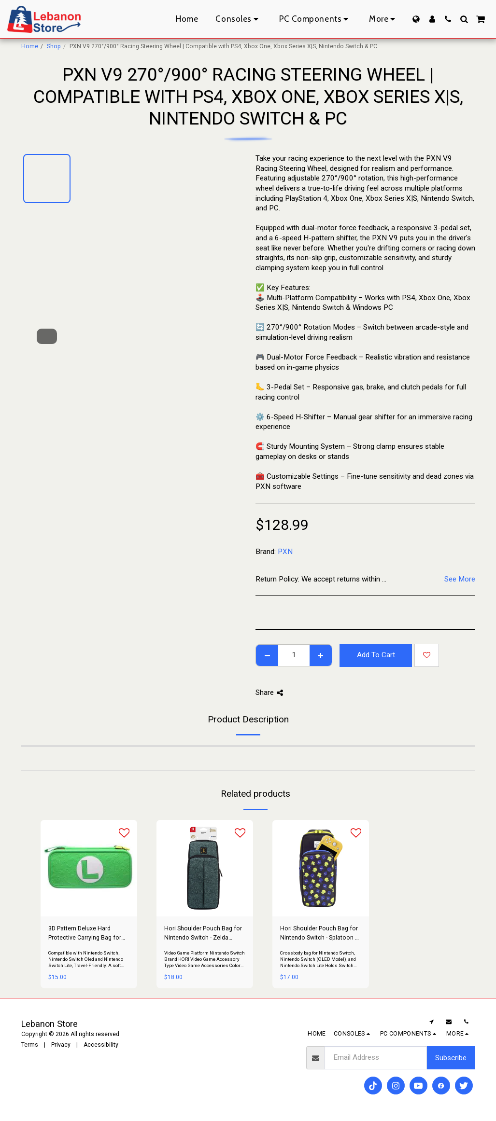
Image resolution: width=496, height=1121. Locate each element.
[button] (447, 19)
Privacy (61, 1044)
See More (459, 579)
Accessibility (101, 1044)
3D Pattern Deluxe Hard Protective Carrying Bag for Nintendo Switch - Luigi (84, 933)
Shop (54, 46)
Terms (29, 1044)
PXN (285, 551)
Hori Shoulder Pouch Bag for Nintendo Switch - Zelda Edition (203, 933)
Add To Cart (376, 654)
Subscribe (451, 1057)
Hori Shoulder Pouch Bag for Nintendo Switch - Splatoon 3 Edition (319, 933)
